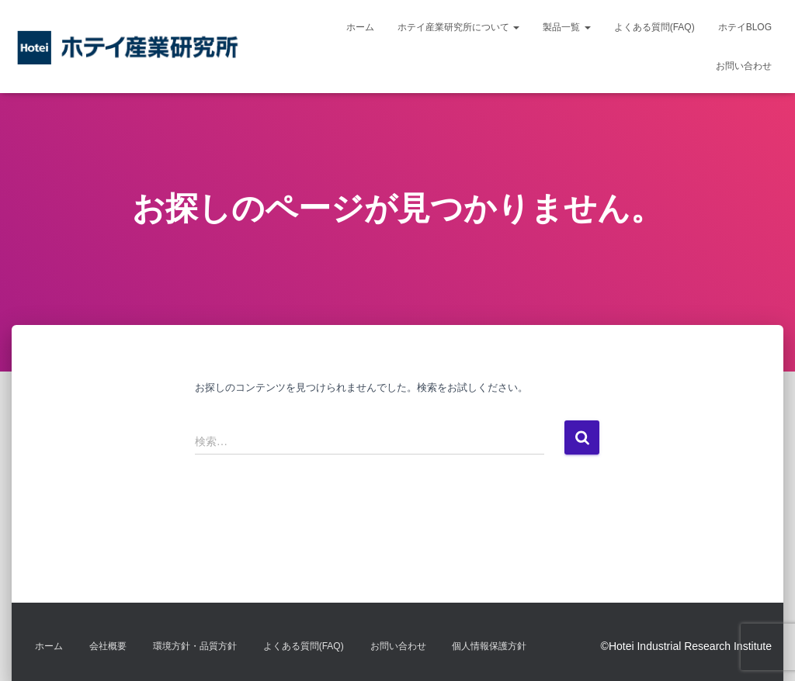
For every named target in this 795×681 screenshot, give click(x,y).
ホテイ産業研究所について (458, 27)
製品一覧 (566, 27)
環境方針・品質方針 (195, 646)
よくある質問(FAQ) (654, 27)
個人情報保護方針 (489, 646)
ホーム (360, 27)
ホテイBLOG (745, 27)
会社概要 (108, 646)
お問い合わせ (744, 65)
